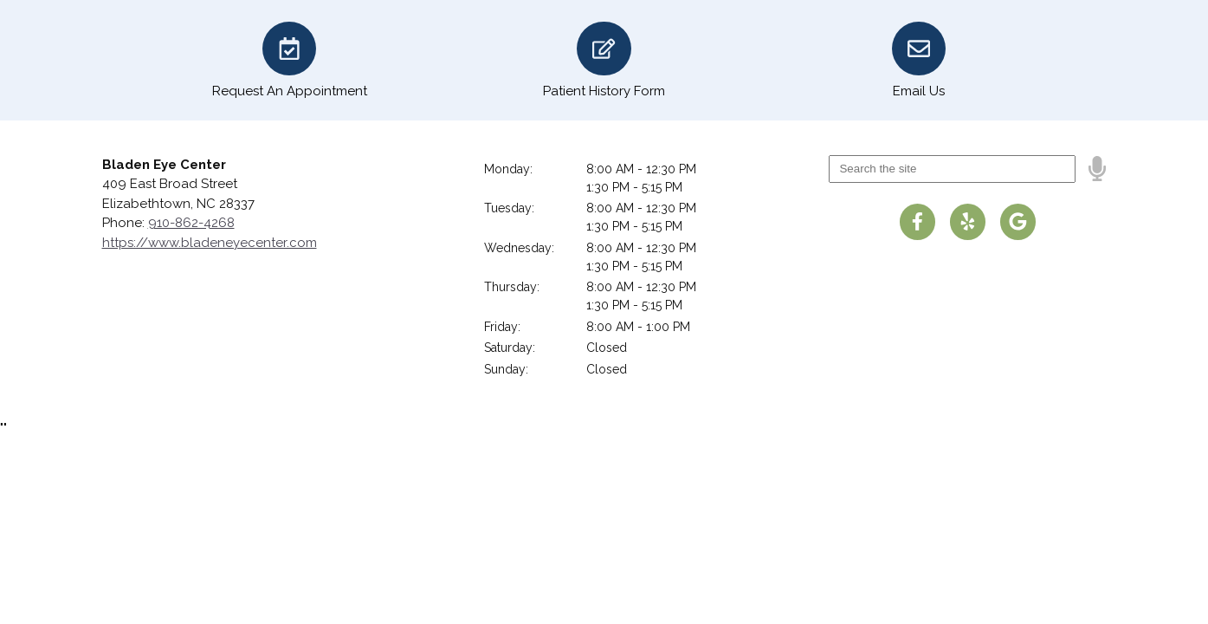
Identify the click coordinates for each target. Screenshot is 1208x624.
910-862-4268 (191, 223)
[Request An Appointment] (289, 60)
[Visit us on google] (1018, 222)
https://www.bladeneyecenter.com (209, 242)
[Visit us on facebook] (918, 222)
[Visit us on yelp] (968, 222)
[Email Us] (918, 60)
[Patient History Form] (604, 60)
